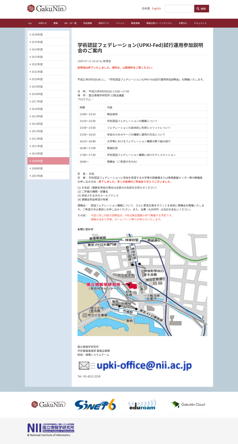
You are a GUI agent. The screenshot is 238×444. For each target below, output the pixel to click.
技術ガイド (104, 22)
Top (30, 22)
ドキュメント (200, 22)
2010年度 (36, 153)
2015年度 (36, 116)
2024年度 (36, 49)
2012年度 (36, 138)
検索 (201, 9)
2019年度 (36, 86)
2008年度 (36, 168)
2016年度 (36, 109)
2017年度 (36, 101)
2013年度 (36, 131)
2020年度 (36, 79)
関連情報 (135, 22)
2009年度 (36, 161)
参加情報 (87, 22)
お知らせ (42, 22)
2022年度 (36, 64)
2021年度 (36, 71)
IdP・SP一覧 (70, 22)
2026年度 (36, 34)
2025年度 (36, 42)
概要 (56, 22)
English (156, 8)
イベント (120, 22)
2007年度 (36, 176)
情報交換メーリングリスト (159, 22)
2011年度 (36, 146)
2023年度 (36, 57)
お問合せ (183, 22)
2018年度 (36, 94)
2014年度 (36, 123)
